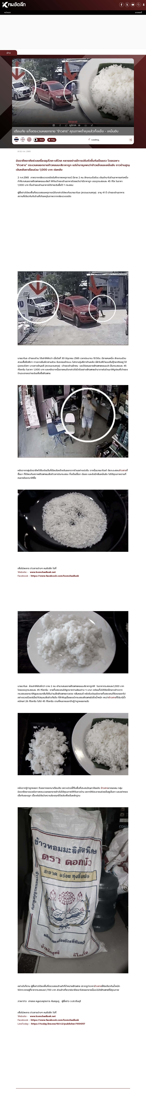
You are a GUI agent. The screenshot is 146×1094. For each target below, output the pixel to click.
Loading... (95, 139)
